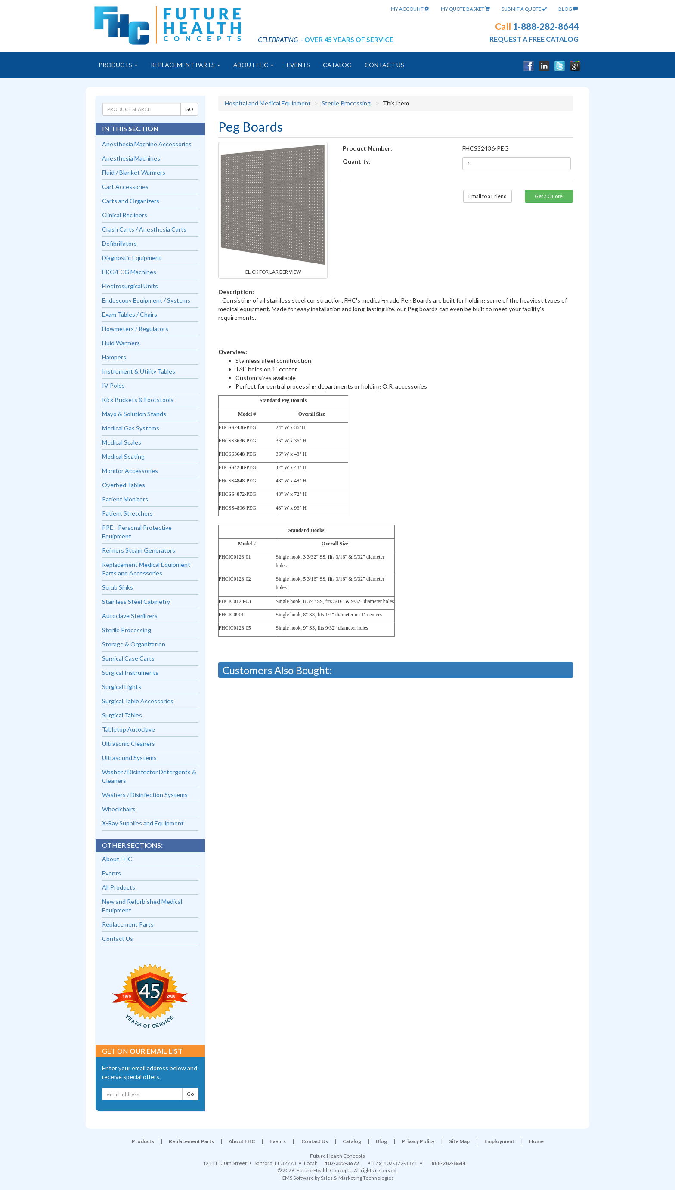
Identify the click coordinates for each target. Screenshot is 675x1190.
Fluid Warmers (121, 342)
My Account (410, 9)
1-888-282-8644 (546, 26)
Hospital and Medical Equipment (268, 103)
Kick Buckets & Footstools (137, 399)
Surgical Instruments (130, 672)
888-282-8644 (448, 1163)
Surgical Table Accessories (137, 701)
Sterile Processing (346, 103)
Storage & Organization (133, 644)
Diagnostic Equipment (131, 257)
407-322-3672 (342, 1163)
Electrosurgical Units (130, 286)
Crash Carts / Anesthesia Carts (144, 229)
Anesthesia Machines (131, 158)
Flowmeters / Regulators (135, 328)
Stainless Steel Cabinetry (136, 601)
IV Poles (113, 385)
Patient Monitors (125, 499)
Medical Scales (121, 442)
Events (298, 64)
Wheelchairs (119, 809)
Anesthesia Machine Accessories (147, 144)
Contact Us (384, 64)
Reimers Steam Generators (138, 550)
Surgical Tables (122, 715)
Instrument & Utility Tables (138, 371)
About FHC (253, 64)
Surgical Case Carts (128, 658)
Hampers (114, 357)
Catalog (337, 64)
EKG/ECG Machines (129, 271)
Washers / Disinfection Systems (145, 794)
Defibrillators (119, 243)
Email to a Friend (487, 196)
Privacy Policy (418, 1141)
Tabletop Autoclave (128, 729)
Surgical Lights (121, 686)
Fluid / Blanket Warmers (133, 172)
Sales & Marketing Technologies (357, 1178)
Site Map (459, 1141)
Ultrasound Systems (129, 757)
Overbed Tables (123, 484)
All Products (118, 887)
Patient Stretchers (127, 513)
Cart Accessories (125, 186)
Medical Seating (123, 456)
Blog (568, 9)
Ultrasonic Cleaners (128, 743)
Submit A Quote (524, 9)
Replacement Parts (185, 64)
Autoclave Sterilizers (130, 615)
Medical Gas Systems (130, 428)
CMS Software (298, 1178)
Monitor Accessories (130, 470)
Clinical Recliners (124, 215)
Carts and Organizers (130, 200)
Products (118, 64)
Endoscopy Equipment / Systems (146, 300)
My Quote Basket (465, 9)
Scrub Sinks (117, 587)
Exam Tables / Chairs (129, 314)
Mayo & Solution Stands (134, 413)
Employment (499, 1141)
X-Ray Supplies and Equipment (143, 823)
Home (536, 1141)
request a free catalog (534, 39)
